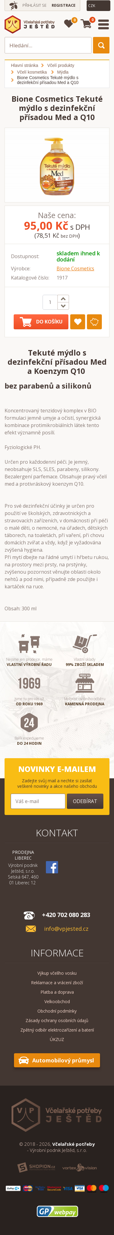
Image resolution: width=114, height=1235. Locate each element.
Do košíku (41, 322)
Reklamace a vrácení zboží (57, 982)
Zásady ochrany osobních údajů (57, 1020)
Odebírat (85, 801)
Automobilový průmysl (63, 1060)
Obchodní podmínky (57, 1011)
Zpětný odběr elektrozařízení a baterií (57, 1030)
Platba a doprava (57, 992)
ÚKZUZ (57, 1039)
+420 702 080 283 (66, 915)
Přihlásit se (34, 5)
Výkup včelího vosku (57, 973)
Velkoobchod (57, 1001)
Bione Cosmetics (75, 268)
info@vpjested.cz (66, 929)
